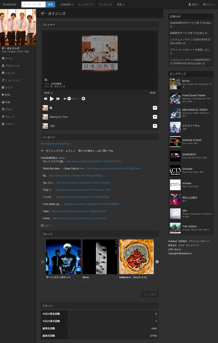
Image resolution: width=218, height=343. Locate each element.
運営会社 (172, 245)
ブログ (7, 109)
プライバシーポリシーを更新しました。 (190, 51)
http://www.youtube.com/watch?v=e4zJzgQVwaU (114, 168)
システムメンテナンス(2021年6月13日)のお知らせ (190, 41)
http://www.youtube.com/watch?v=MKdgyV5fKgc (76, 175)
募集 (121, 4)
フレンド (8, 116)
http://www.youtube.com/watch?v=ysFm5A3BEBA (91, 204)
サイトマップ (192, 245)
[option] (63, 259)
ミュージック (11, 80)
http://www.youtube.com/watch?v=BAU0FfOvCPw (93, 161)
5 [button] (102, 287)
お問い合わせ (174, 249)
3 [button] (92, 287)
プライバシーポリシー (199, 241)
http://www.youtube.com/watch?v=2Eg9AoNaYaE (79, 211)
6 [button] (108, 287)
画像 (6, 102)
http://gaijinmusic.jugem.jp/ (55, 143)
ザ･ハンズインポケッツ (63, 259)
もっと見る (150, 294)
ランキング (105, 4)
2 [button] (86, 287)
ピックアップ (86, 4)
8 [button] (118, 287)
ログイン (209, 4)
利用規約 (182, 241)
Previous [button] (42, 262)
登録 (193, 4)
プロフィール (11, 65)
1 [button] (81, 287)
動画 (6, 94)
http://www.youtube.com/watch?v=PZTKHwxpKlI (83, 182)
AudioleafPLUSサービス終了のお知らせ (191, 24)
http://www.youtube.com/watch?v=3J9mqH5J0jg (82, 197)
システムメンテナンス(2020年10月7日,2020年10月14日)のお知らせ (190, 61)
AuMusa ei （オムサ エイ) (136, 259)
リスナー (8, 124)
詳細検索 (67, 4)
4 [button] (97, 287)
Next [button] (157, 262)
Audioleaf (9, 4)
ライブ (7, 87)
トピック (8, 73)
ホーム (7, 58)
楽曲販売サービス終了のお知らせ (188, 32)
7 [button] (113, 287)
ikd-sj (100, 259)
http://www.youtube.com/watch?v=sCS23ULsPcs (79, 218)
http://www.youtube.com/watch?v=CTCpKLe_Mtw (83, 189)
